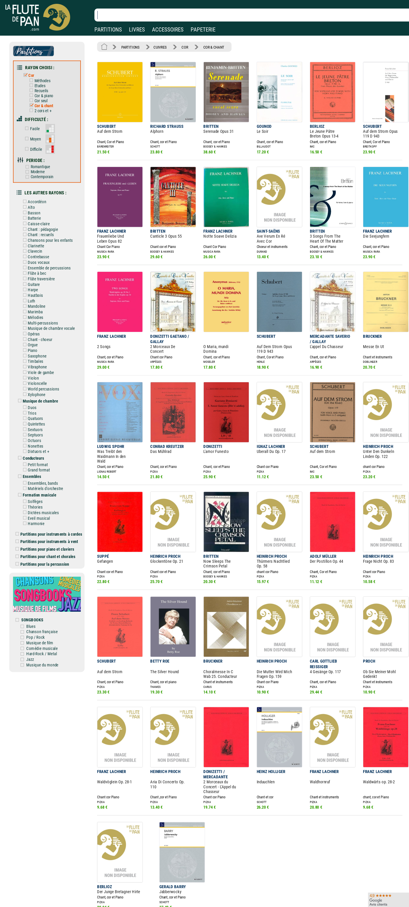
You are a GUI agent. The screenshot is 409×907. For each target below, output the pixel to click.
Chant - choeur (42, 318)
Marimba (37, 292)
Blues (36, 584)
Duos (34, 381)
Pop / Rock (41, 595)
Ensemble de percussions (50, 251)
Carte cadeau (188, 887)
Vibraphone (39, 343)
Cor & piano (45, 91)
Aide (180, 879)
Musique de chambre (42, 375)
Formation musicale (41, 463)
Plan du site (186, 896)
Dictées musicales (45, 479)
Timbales (37, 338)
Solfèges (37, 469)
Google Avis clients (63, 896)
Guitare (36, 267)
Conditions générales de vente (141, 887)
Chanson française (47, 590)
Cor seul (42, 96)
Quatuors (37, 391)
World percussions (45, 364)
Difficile (38, 141)
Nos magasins (47, 879)
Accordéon (39, 190)
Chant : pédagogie (44, 215)
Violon (35, 354)
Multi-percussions (44, 302)
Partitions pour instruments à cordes (53, 499)
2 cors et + (44, 105)
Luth (34, 282)
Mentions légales (125, 879)
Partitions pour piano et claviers (49, 513)
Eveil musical (40, 484)
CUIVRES (156, 46)
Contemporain (43, 167)
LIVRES (137, 29)
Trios (34, 386)
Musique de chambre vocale (52, 308)
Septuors (37, 407)
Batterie (36, 205)
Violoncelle (39, 359)
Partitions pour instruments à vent (51, 506)
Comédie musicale (47, 605)
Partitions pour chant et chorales (50, 520)
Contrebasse (40, 241)
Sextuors (37, 402)
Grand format (40, 439)
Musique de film (45, 600)
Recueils (43, 87)
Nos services (45, 887)
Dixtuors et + (40, 422)
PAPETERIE (203, 29)
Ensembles (34, 445)
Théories (37, 474)
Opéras (36, 313)
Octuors (36, 412)
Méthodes (44, 77)
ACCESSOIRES (168, 29)
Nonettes (37, 417)
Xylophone (38, 369)
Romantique (41, 157)
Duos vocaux (40, 246)
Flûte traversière (43, 261)
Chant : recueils (42, 221)
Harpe (35, 272)
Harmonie (38, 489)
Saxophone (39, 333)
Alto (33, 195)
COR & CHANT (206, 46)
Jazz (36, 615)
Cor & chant (45, 101)
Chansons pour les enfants (51, 226)
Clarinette (38, 231)
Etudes (41, 82)
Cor (33, 72)
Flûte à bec (39, 256)
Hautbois (37, 277)
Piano (35, 328)
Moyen (37, 132)
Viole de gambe (42, 349)
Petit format (40, 434)
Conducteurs (35, 428)
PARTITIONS (108, 29)
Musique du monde (47, 620)
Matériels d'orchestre (47, 456)
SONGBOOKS (38, 579)
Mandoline (38, 287)
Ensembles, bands (44, 451)
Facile (37, 122)
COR (180, 46)
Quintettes (38, 397)
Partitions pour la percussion (47, 527)
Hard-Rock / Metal (46, 610)
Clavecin (37, 236)
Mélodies (37, 297)
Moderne (39, 162)
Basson (36, 200)
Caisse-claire (40, 210)
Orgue (35, 323)
